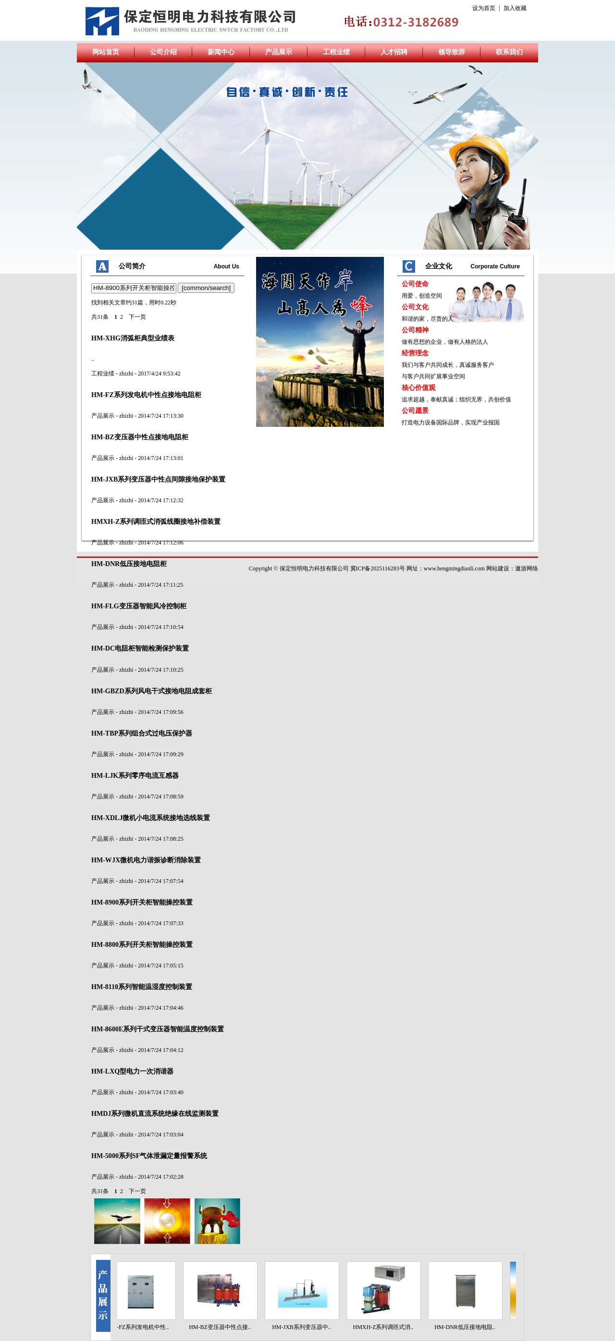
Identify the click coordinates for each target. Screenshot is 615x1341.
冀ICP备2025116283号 (377, 568)
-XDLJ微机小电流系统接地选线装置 (150, 818)
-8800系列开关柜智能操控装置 (142, 944)
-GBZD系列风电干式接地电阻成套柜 (151, 691)
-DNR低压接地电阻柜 (129, 564)
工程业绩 (336, 52)
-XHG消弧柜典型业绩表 (132, 338)
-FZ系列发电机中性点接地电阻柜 (146, 395)
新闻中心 (221, 52)
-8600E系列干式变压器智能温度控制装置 (157, 1029)
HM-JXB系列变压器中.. (304, 1327)
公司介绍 (163, 52)
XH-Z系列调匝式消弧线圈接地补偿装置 (156, 521)
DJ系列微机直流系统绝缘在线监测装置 (155, 1113)
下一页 (137, 317)
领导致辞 (451, 52)
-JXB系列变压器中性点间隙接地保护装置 (158, 479)
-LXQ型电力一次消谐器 (132, 1071)
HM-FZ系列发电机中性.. (141, 1327)
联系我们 (509, 52)
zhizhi (126, 373)
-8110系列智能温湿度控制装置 (141, 987)
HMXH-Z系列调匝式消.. (387, 1327)
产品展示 (278, 52)
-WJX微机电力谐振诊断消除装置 (146, 860)
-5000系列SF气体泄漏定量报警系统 (149, 1156)
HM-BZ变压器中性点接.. (223, 1327)
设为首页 (483, 8)
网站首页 (105, 52)
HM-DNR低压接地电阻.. (468, 1327)
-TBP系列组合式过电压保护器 (141, 733)
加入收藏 (515, 8)
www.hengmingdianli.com (454, 568)
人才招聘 (394, 52)
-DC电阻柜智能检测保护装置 (140, 648)
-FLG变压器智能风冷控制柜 (138, 606)
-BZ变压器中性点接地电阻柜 (139, 437)
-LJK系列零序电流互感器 (135, 775)
